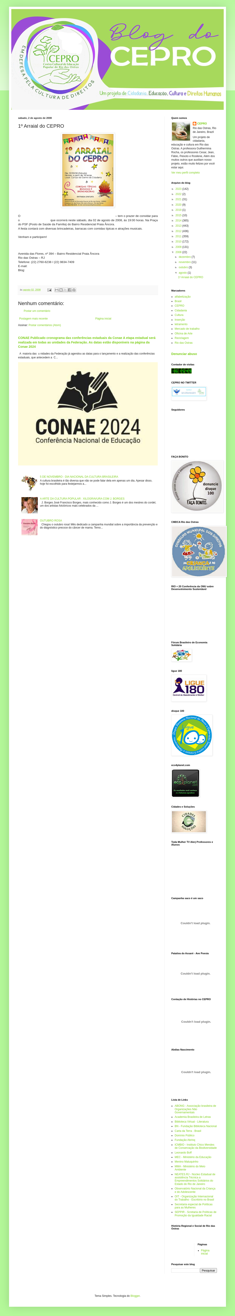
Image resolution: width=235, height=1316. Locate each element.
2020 (179, 204)
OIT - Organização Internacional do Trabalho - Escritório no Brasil (194, 1198)
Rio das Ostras (184, 342)
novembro (185, 262)
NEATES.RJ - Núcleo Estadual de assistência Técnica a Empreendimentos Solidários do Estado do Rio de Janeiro (195, 1179)
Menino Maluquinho (186, 1161)
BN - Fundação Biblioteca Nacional (196, 1126)
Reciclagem (182, 338)
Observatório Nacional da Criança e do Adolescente (195, 1190)
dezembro (185, 256)
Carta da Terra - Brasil (188, 1131)
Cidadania (181, 310)
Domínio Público (184, 1135)
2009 (179, 247)
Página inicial (103, 318)
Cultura (179, 315)
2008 (179, 252)
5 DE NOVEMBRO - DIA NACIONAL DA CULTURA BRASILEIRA (79, 476)
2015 (179, 215)
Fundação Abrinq (185, 1140)
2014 (179, 220)
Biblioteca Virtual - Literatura (192, 1121)
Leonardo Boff (183, 1152)
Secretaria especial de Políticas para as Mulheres (193, 1206)
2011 (179, 236)
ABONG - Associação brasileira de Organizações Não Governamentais (195, 1109)
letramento (181, 324)
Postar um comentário (37, 311)
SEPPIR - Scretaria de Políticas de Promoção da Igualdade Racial (195, 1213)
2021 (179, 199)
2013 (179, 225)
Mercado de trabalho (187, 328)
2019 (179, 210)
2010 (179, 241)
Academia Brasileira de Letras (193, 1117)
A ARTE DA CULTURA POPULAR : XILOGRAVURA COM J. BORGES (82, 498)
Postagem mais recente (33, 318)
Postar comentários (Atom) (45, 325)
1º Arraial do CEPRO (190, 277)
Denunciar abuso (184, 354)
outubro (184, 267)
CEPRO (202, 123)
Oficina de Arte (184, 333)
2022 (179, 194)
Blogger (135, 1295)
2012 (179, 231)
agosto (183, 272)
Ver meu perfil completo (185, 172)
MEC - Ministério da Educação (193, 1157)
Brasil (178, 301)
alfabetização (183, 296)
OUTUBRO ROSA (51, 520)
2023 (179, 188)
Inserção (180, 319)
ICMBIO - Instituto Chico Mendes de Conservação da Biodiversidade (196, 1146)
